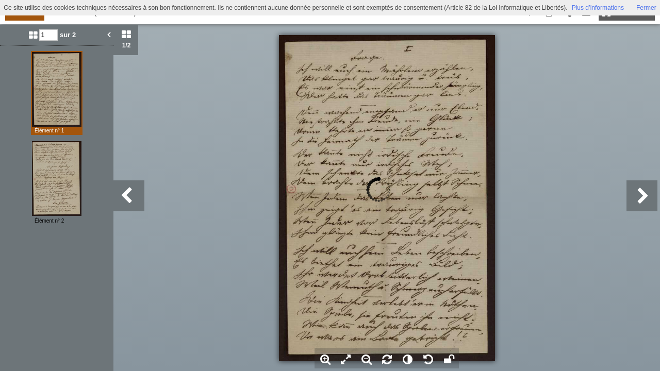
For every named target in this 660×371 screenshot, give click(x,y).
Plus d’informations (598, 7)
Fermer (646, 7)
